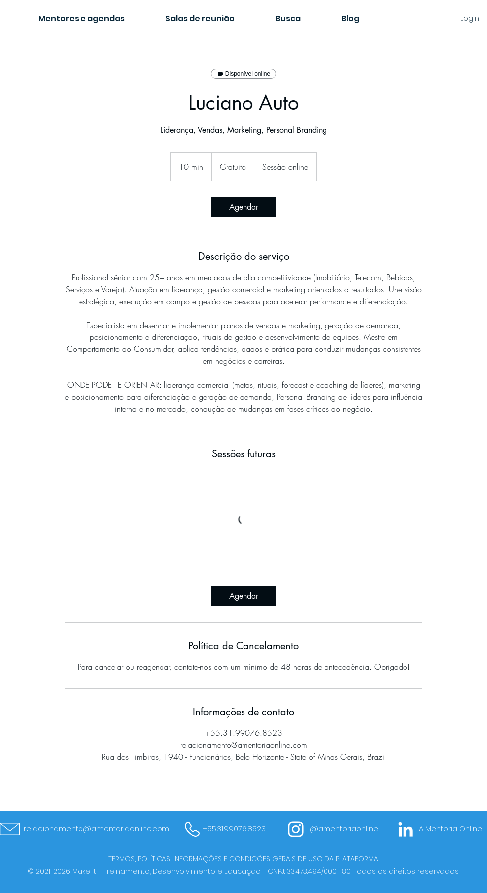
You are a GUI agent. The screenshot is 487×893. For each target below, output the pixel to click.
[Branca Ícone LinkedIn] (405, 829)
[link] (243, 207)
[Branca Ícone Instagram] (295, 829)
